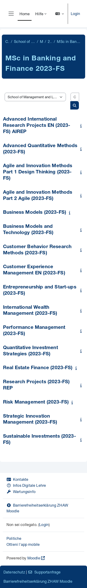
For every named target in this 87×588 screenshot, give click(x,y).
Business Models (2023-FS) (34, 212)
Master (41, 41)
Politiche (13, 538)
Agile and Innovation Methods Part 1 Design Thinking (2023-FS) (37, 172)
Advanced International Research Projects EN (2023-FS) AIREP (36, 125)
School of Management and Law (24, 41)
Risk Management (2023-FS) (36, 402)
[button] (59, 13)
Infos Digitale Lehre (26, 485)
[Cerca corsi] (75, 97)
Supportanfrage (44, 572)
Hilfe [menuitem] (39, 14)
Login (75, 13)
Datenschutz (14, 572)
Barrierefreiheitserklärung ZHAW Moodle (37, 581)
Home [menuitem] (24, 14)
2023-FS (50, 41)
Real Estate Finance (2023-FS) (38, 368)
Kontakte (17, 479)
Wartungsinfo (20, 491)
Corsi (7, 41)
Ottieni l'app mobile (23, 544)
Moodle (33, 558)
